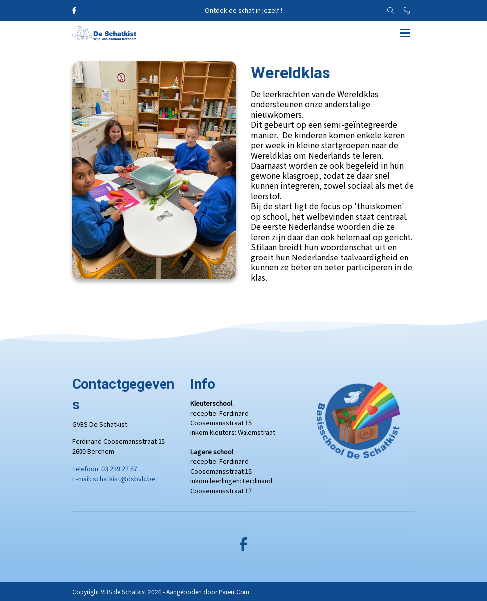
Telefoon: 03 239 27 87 (104, 468)
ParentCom (234, 591)
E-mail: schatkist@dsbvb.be (113, 478)
